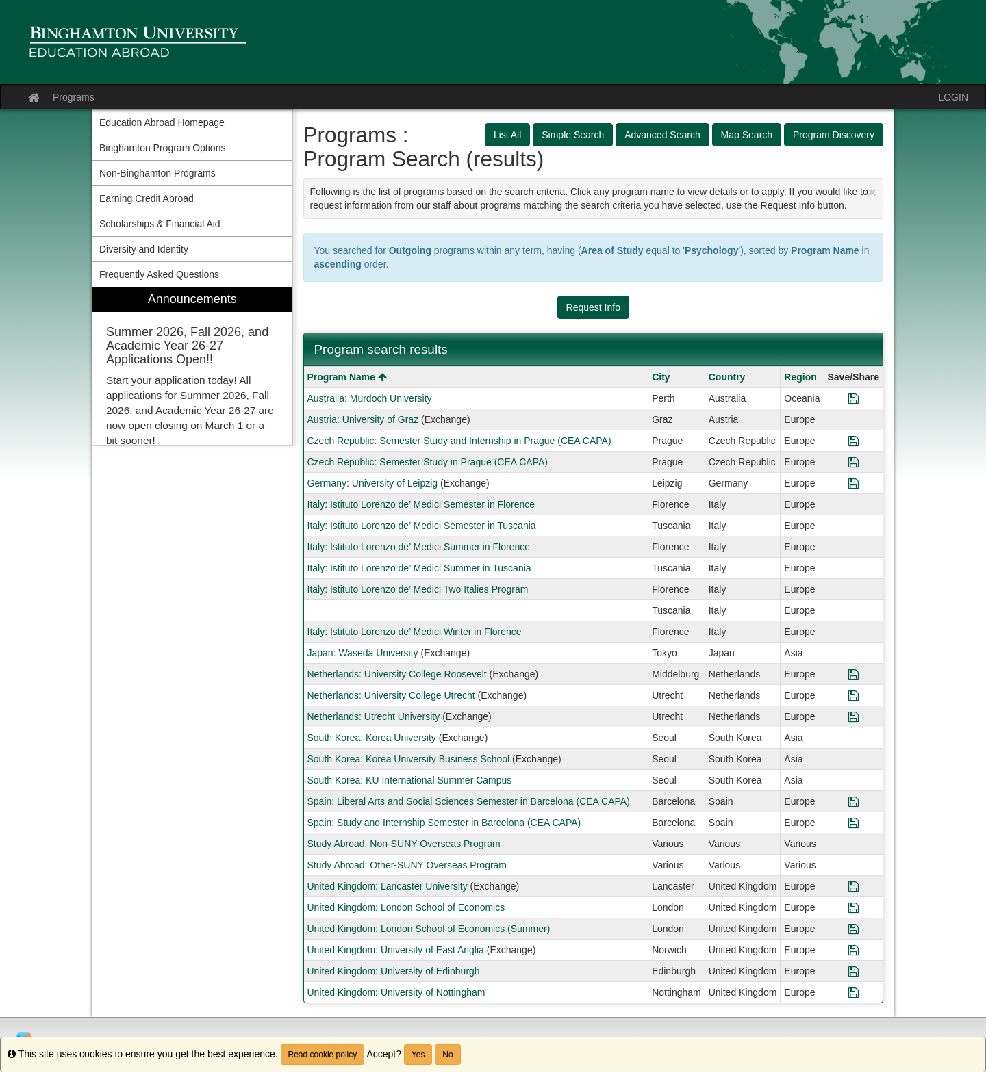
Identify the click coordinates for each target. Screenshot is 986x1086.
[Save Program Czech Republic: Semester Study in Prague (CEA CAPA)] (853, 461)
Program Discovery (833, 134)
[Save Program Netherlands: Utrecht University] (853, 716)
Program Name (347, 377)
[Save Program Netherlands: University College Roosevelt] (853, 674)
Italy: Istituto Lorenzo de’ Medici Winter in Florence (414, 631)
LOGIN (953, 97)
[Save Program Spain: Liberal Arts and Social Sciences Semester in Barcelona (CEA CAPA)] (853, 801)
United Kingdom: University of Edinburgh (393, 971)
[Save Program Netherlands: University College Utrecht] (853, 695)
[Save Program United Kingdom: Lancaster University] (853, 886)
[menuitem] (192, 366)
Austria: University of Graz (363, 419)
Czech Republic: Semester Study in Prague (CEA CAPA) (427, 461)
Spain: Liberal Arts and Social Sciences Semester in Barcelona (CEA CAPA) (468, 801)
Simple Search (573, 134)
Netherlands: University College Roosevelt (397, 674)
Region (800, 377)
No (447, 1054)
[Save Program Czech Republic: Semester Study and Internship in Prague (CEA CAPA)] (853, 440)
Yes (418, 1054)
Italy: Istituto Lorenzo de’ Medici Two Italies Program (418, 589)
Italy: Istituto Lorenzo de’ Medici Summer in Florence (419, 546)
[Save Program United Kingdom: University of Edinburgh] (853, 971)
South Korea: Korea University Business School (408, 758)
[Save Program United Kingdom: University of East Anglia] (853, 949)
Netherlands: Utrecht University (373, 716)
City (661, 377)
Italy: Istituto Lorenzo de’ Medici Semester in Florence (421, 504)
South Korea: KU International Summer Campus (409, 780)
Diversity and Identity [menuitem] (143, 249)
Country (727, 377)
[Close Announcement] (872, 192)
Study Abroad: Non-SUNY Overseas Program (404, 843)
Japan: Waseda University (362, 652)
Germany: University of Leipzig (372, 483)
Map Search (746, 134)
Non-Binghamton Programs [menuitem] (157, 173)
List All (507, 134)
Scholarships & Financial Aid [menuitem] (159, 223)
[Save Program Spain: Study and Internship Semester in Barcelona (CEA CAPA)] (853, 822)
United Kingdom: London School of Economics (406, 907)
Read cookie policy (322, 1054)
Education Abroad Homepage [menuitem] (162, 122)
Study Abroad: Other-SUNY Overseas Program (407, 864)
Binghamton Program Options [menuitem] (162, 147)
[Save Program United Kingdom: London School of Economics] (853, 907)
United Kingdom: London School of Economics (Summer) (429, 928)
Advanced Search (662, 134)
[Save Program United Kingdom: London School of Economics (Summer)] (853, 928)
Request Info (593, 307)
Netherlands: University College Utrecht (391, 695)
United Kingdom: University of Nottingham (396, 992)
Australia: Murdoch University (369, 398)
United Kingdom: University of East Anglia (395, 949)
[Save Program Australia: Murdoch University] (853, 398)
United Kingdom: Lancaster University (387, 886)
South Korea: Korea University (371, 737)
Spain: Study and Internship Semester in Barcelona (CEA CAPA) (444, 822)
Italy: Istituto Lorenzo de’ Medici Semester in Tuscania (421, 525)
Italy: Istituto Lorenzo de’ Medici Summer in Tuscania (419, 568)
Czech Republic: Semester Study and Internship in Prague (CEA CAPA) (459, 440)
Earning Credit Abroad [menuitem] (146, 198)
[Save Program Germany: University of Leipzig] (853, 483)
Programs (73, 97)
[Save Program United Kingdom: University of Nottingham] (853, 992)
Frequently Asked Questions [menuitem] (159, 274)
